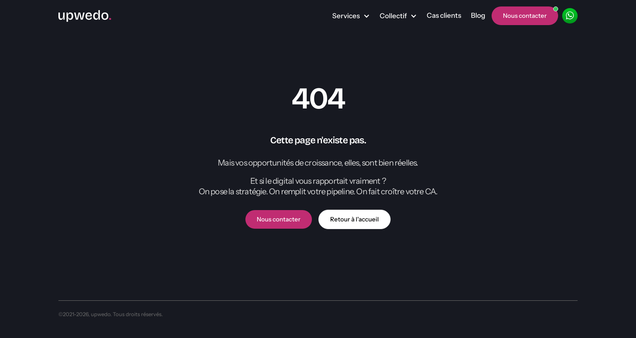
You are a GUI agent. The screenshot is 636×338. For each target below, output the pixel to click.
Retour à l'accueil (354, 219)
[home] (84, 15)
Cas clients (444, 15)
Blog (478, 15)
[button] (351, 16)
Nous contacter (279, 219)
